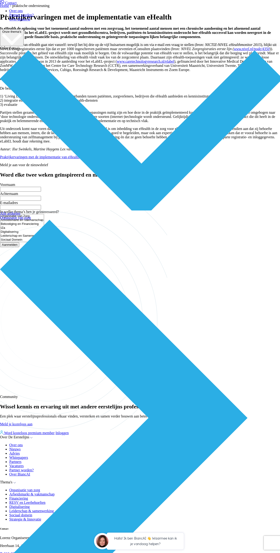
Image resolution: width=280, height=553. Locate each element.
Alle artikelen (10, 213)
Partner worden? (21, 15)
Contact (8, 3)
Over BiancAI (19, 19)
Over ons (16, 11)
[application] (140, 542)
